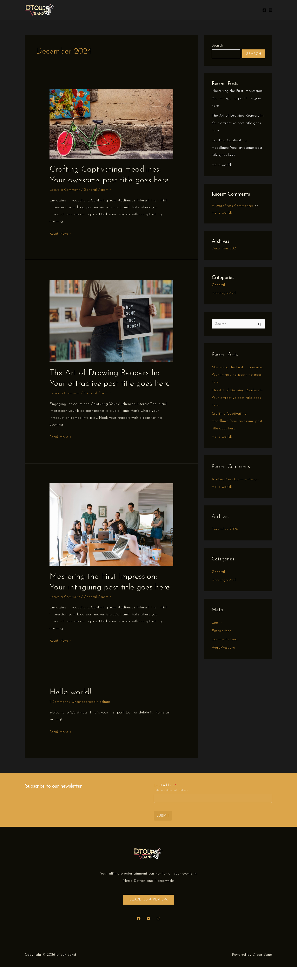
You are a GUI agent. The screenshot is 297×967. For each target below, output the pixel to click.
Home (155, 10)
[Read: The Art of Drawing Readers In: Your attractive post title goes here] (111, 321)
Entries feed (222, 631)
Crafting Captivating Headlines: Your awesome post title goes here (237, 147)
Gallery (209, 10)
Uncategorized (84, 702)
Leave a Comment (65, 190)
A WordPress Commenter (232, 206)
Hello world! (70, 692)
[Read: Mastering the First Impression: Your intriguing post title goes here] (111, 524)
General (90, 190)
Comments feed (224, 639)
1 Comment (59, 702)
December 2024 (225, 248)
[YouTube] (148, 918)
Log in (217, 623)
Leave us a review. (148, 900)
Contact (229, 10)
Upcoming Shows (181, 10)
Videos (249, 10)
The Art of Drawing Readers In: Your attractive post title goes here (238, 123)
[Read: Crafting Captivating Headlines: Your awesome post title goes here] (111, 124)
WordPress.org (223, 648)
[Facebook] (264, 10)
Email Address (165, 785)
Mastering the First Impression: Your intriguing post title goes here (237, 98)
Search (217, 46)
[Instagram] (270, 10)
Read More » (61, 233)
